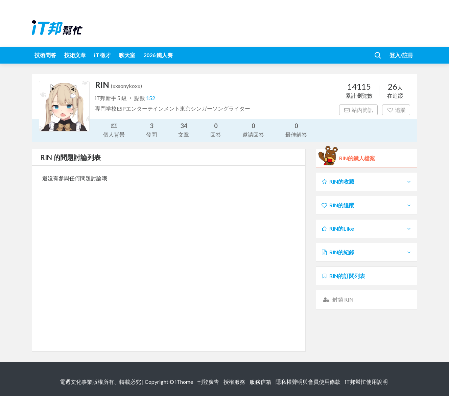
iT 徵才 (102, 55)
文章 (183, 130)
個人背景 (114, 129)
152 (150, 98)
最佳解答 (296, 130)
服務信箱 (260, 381)
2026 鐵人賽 (158, 55)
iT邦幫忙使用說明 (366, 381)
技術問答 (45, 55)
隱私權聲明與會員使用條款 (308, 381)
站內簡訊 (359, 110)
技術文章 (75, 55)
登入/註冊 (401, 55)
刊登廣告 (208, 381)
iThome (184, 381)
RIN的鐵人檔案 (357, 158)
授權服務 (234, 381)
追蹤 (396, 110)
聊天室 (127, 55)
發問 (151, 130)
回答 (215, 130)
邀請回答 (253, 130)
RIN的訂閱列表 (343, 276)
